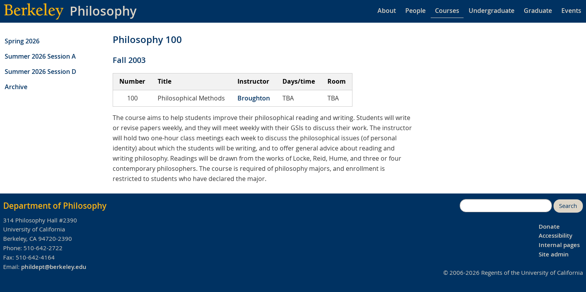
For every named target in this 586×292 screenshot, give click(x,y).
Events (571, 10)
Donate (549, 226)
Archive (16, 86)
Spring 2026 (22, 41)
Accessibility (555, 235)
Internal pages (559, 245)
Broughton (253, 98)
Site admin (554, 254)
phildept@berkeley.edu (53, 267)
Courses (447, 10)
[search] (506, 205)
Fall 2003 (129, 60)
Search (568, 206)
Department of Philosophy (54, 205)
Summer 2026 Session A (40, 56)
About (386, 10)
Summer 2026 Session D (40, 71)
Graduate (538, 10)
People (415, 10)
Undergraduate (491, 10)
